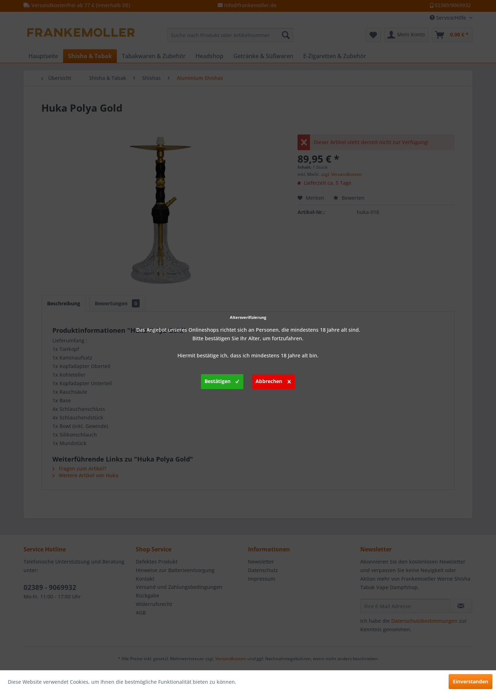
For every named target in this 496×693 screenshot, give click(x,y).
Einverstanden (470, 681)
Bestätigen (222, 380)
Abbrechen (273, 380)
